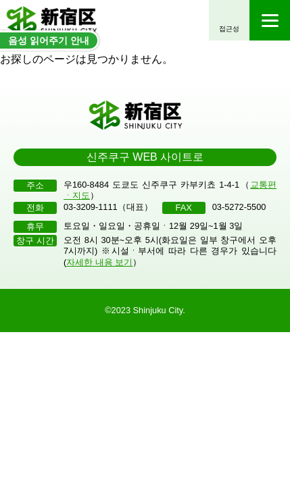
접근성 (229, 28)
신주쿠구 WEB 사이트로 (145, 157)
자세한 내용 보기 (99, 262)
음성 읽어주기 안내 (48, 40)
